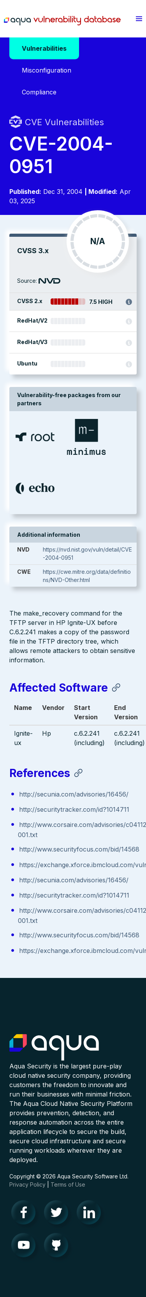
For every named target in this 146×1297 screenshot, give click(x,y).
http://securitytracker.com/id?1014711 (74, 809)
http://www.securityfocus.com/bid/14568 (79, 849)
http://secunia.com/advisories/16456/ (73, 794)
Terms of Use (68, 1184)
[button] (139, 18)
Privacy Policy (27, 1184)
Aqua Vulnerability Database (62, 20)
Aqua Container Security (54, 1047)
